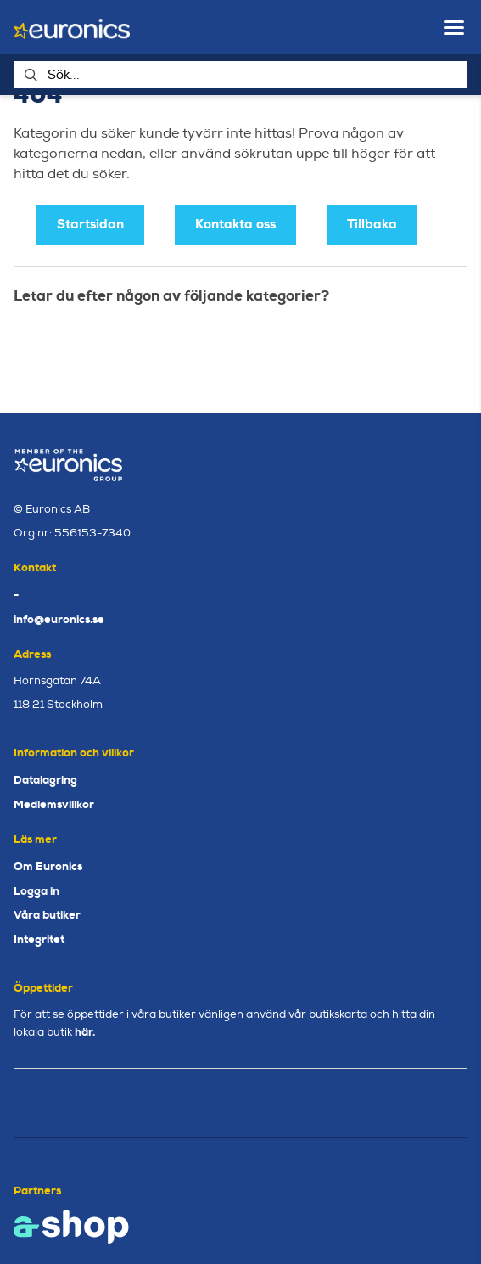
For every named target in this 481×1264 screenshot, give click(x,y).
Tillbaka (372, 224)
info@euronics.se (59, 619)
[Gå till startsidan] (72, 27)
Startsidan (90, 224)
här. (85, 1032)
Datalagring (45, 779)
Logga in (36, 891)
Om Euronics (48, 866)
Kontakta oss (235, 224)
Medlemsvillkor (54, 804)
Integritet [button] (39, 939)
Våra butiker (47, 914)
